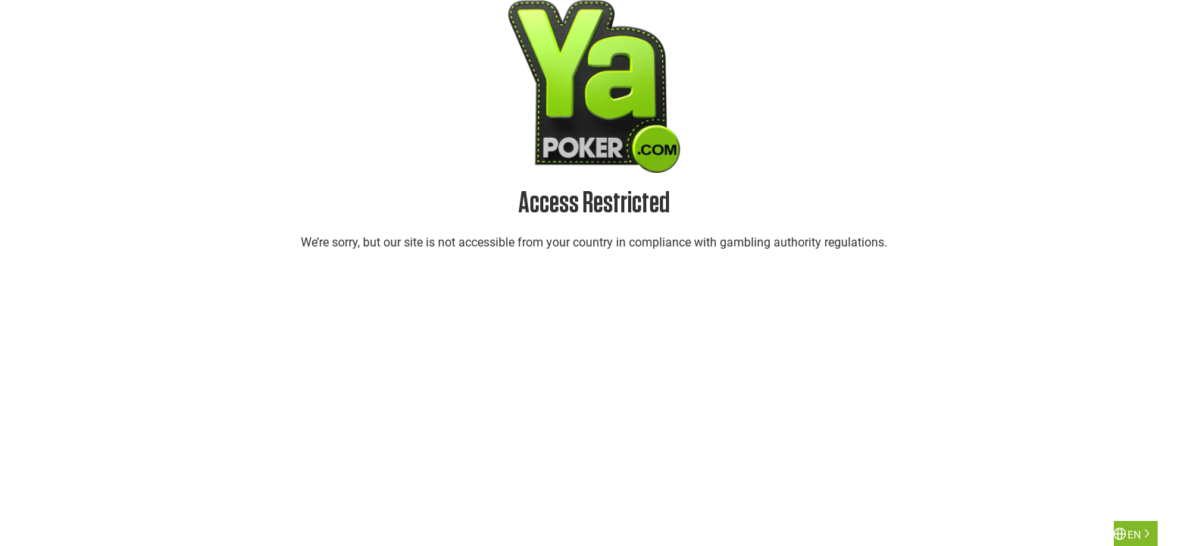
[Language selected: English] (1136, 533)
